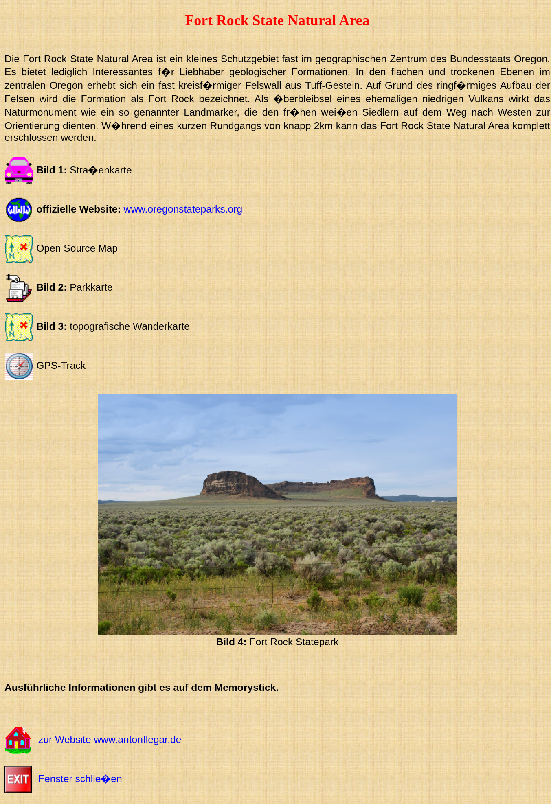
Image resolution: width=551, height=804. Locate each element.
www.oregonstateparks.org (183, 209)
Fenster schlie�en (80, 778)
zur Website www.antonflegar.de (109, 739)
